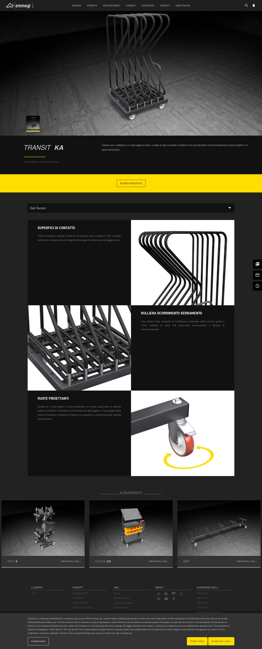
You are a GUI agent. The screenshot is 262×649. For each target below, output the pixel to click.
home (26, 162)
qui (131, 633)
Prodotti (92, 5)
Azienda (76, 5)
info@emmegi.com (121, 608)
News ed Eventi (111, 5)
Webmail (117, 593)
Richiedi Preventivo (131, 183)
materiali (34, 162)
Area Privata (183, 5)
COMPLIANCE (202, 603)
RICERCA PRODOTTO (80, 603)
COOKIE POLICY (202, 608)
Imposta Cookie (38, 641)
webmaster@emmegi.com (124, 603)
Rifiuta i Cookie (197, 641)
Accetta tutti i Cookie (221, 641)
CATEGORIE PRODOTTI (81, 593)
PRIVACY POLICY (203, 593)
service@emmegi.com (122, 598)
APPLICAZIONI (78, 598)
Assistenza (148, 5)
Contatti (165, 5)
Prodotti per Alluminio (49, 162)
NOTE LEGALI (202, 598)
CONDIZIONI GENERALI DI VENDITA (209, 612)
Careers (131, 5)
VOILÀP (34, 593)
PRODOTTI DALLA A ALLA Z (83, 608)
